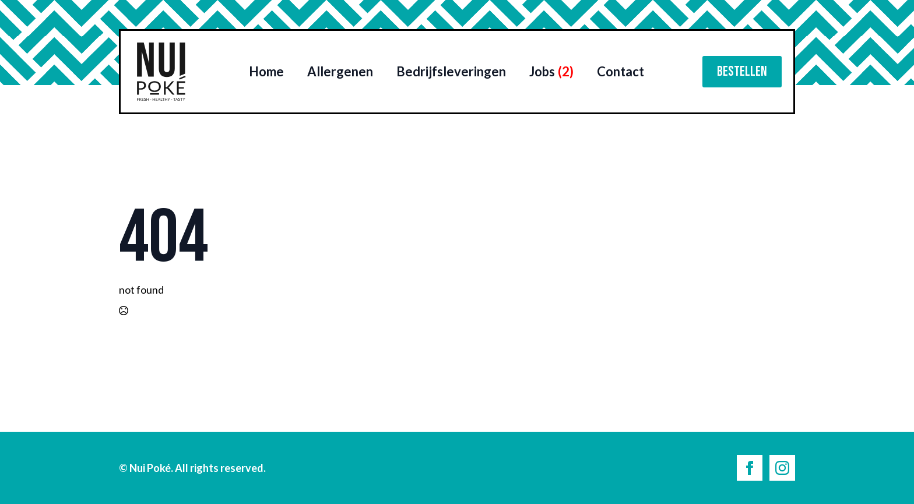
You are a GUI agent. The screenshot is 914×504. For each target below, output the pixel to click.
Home (266, 71)
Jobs (551, 71)
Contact (620, 71)
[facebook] (749, 468)
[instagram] (782, 468)
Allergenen (340, 71)
